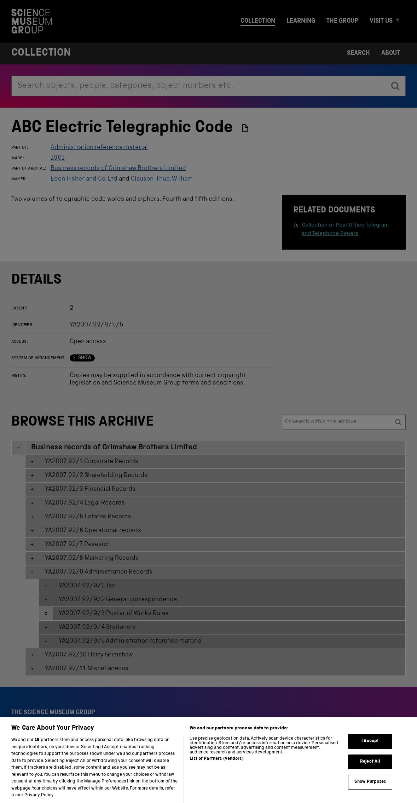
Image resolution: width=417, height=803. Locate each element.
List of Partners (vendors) (216, 766)
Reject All (370, 769)
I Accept (370, 748)
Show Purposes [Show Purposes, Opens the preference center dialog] (370, 789)
